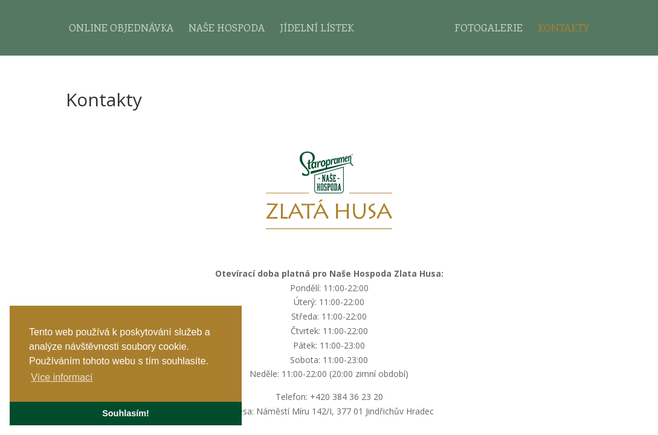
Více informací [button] (61, 377)
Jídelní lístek (316, 29)
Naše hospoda (227, 29)
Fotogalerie (488, 29)
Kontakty (563, 29)
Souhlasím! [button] (125, 413)
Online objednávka (121, 29)
